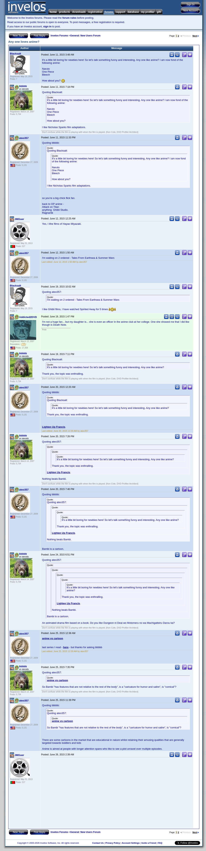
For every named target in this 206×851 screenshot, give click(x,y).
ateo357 (24, 138)
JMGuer (19, 219)
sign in (47, 26)
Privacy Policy (112, 843)
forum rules (69, 17)
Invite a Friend (148, 843)
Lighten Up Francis (53, 426)
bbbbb (23, 86)
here (65, 647)
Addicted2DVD (28, 317)
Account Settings (131, 843)
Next (195, 36)
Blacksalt (15, 53)
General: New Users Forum (85, 35)
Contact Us (98, 843)
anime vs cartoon (52, 638)
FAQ (160, 843)
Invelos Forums (59, 35)
